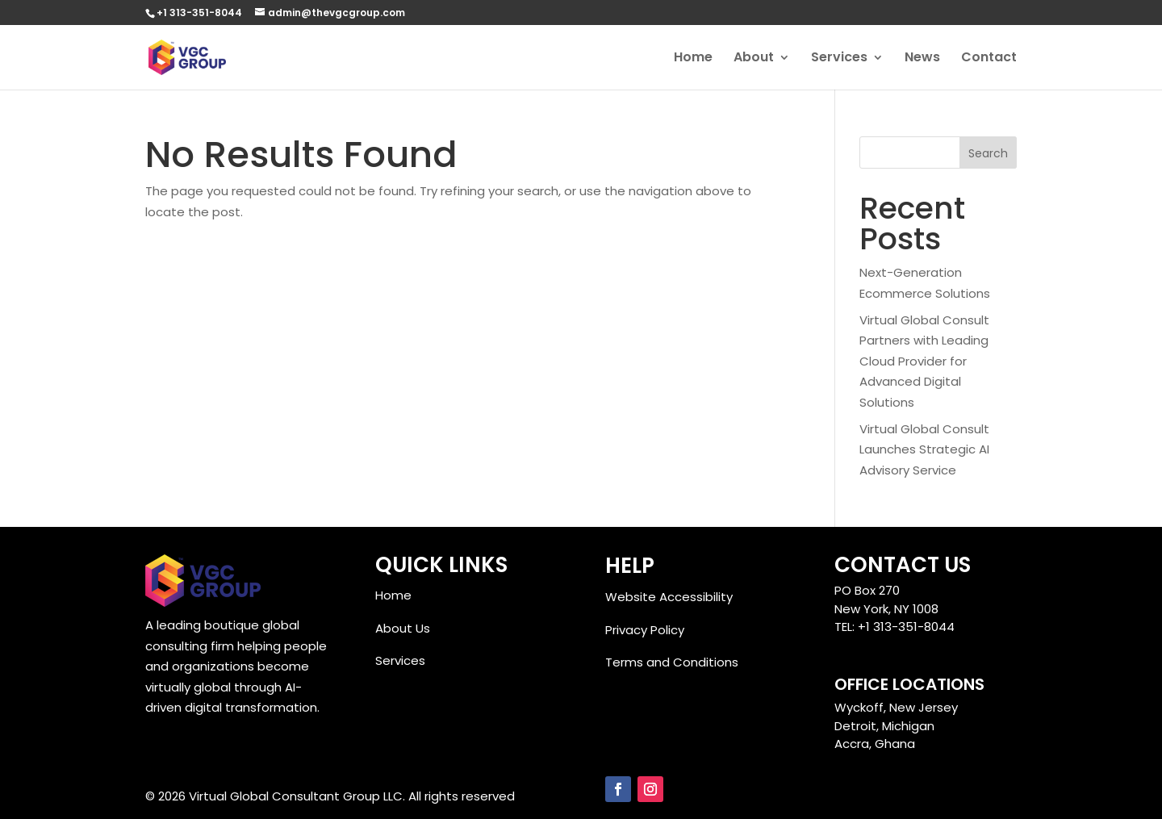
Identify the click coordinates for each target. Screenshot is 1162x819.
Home (693, 59)
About (754, 59)
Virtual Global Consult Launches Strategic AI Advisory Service (924, 449)
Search (988, 153)
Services (839, 59)
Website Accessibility (669, 596)
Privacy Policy (644, 629)
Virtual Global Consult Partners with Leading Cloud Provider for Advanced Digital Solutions (924, 361)
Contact (989, 59)
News (922, 59)
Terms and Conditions (671, 662)
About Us (402, 628)
